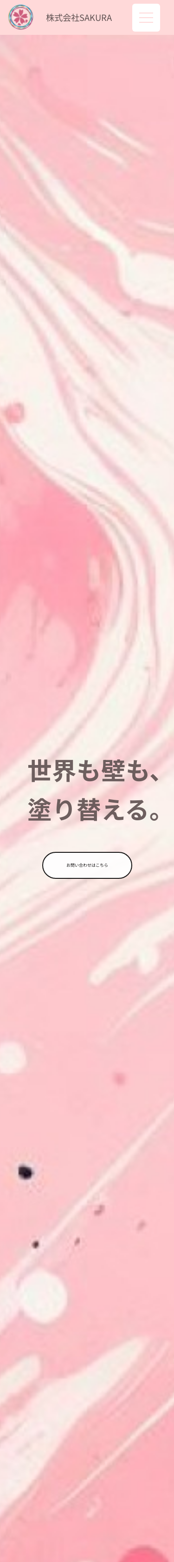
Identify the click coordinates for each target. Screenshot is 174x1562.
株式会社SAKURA (79, 17)
